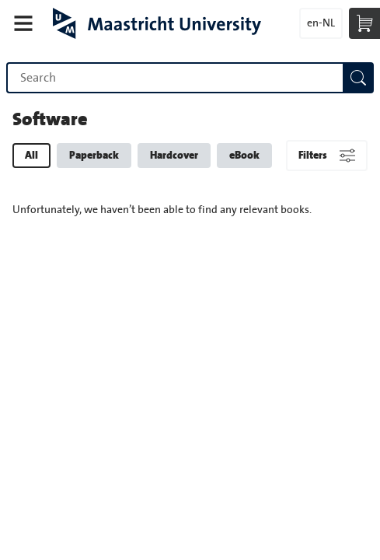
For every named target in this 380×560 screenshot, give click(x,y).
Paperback (94, 154)
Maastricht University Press (157, 23)
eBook (244, 154)
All (31, 154)
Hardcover (174, 154)
